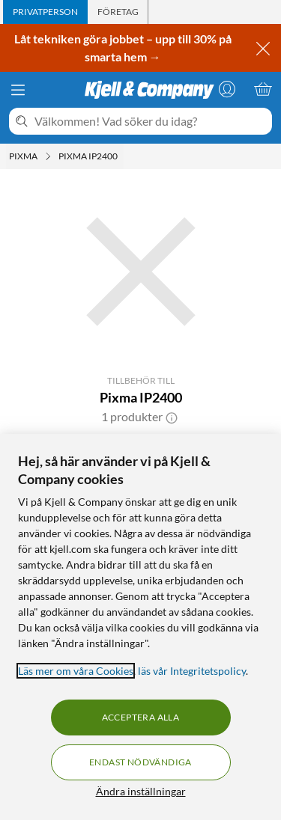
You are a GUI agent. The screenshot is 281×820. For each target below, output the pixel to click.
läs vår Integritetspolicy (192, 670)
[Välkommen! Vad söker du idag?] (150, 121)
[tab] (45, 12)
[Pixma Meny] (47, 156)
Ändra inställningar (141, 791)
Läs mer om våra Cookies (75, 670)
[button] (172, 417)
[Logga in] (227, 89)
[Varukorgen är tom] (263, 89)
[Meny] (18, 90)
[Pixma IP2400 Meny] (122, 156)
